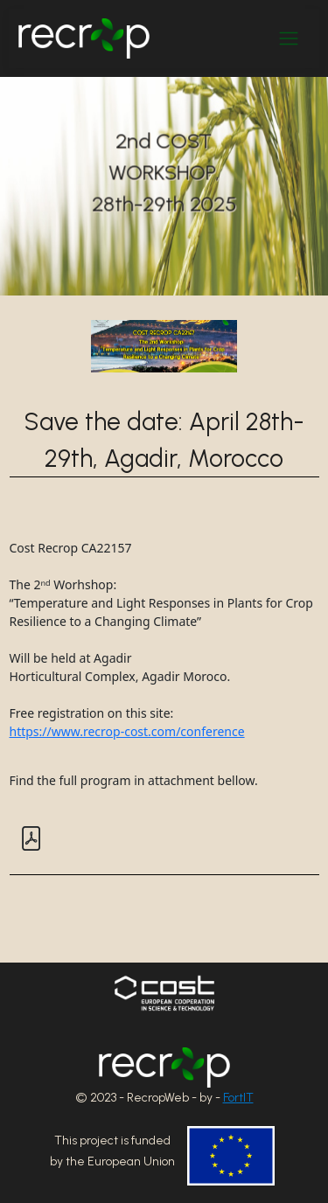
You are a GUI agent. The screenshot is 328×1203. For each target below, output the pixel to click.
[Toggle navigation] (288, 39)
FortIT (238, 1097)
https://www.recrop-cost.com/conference (127, 731)
